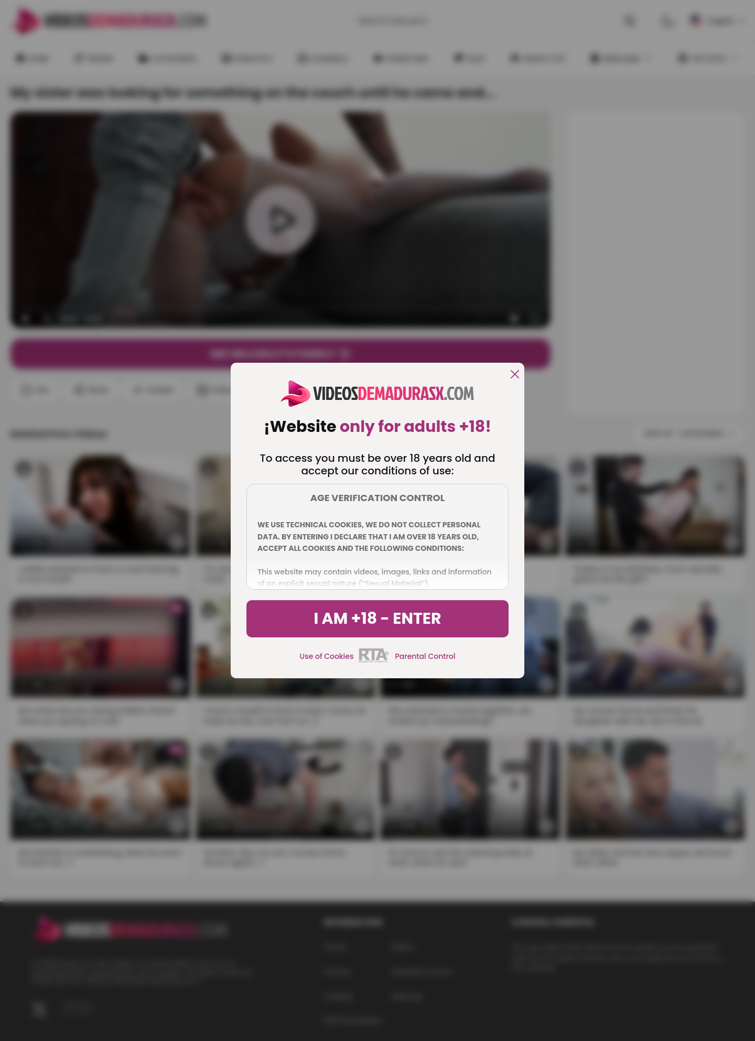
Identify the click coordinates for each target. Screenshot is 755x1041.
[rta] (374, 661)
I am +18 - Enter (377, 619)
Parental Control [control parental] (425, 656)
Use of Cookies (327, 656)
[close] (515, 375)
